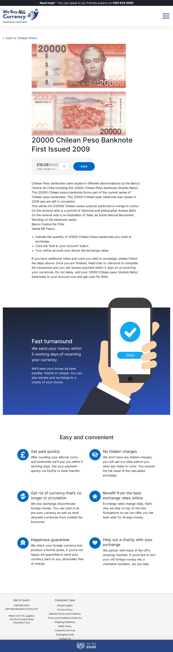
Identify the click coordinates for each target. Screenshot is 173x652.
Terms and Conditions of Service (65, 617)
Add (84, 166)
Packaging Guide (65, 634)
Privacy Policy (65, 609)
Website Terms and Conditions (65, 613)
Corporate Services (65, 630)
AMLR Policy (65, 626)
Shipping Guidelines (65, 622)
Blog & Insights (65, 605)
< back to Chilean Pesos (20, 38)
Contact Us (65, 638)
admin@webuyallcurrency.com (21, 608)
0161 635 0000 (21, 605)
